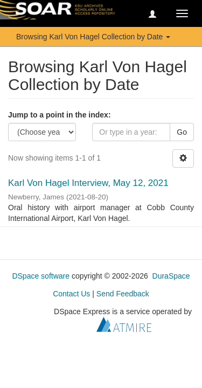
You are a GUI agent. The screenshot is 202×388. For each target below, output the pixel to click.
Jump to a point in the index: (59, 114)
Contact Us (71, 293)
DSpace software (40, 276)
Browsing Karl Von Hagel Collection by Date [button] (93, 36)
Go (182, 132)
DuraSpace (171, 276)
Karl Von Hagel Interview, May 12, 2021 (88, 183)
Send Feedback (122, 293)
